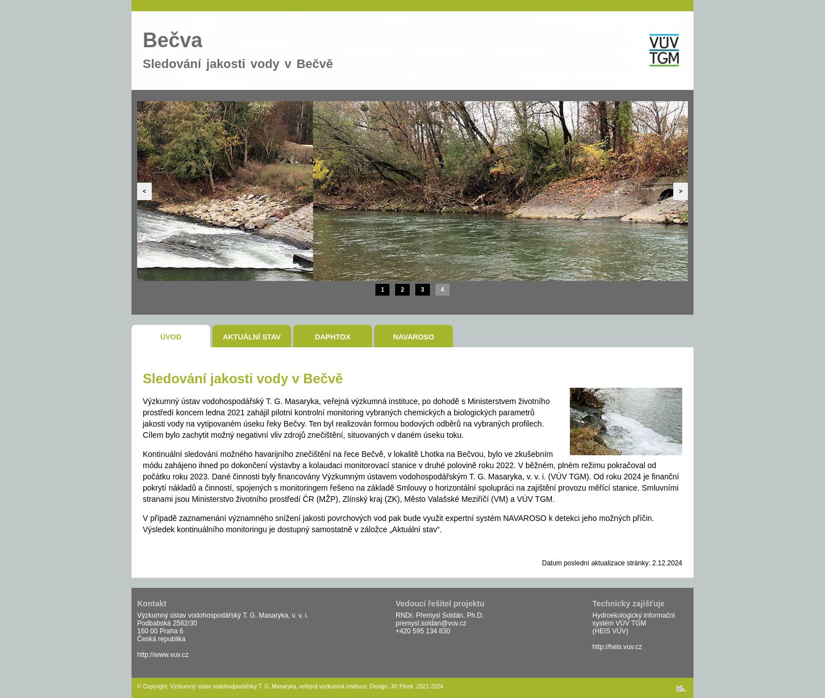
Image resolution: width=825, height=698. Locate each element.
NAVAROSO (413, 337)
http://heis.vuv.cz (617, 647)
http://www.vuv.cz (163, 655)
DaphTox (332, 337)
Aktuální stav (252, 337)
